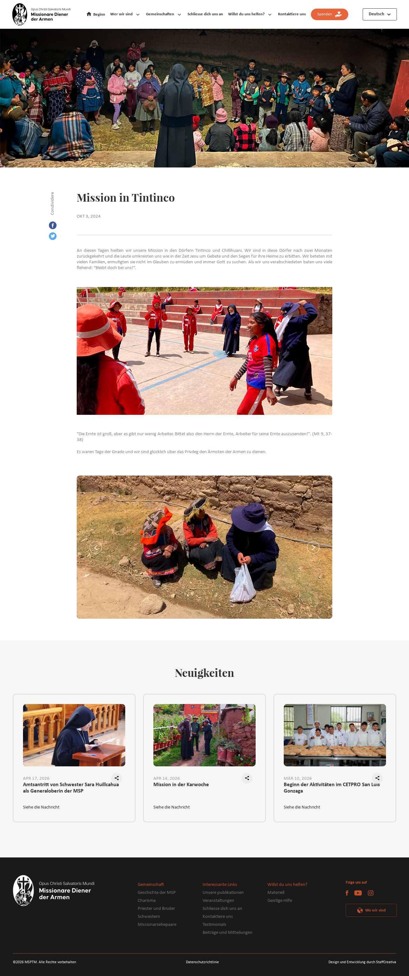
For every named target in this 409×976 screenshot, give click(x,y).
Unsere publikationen (223, 892)
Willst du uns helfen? (246, 14)
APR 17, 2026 (36, 778)
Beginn (99, 14)
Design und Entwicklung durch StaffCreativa (362, 962)
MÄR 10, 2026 (298, 778)
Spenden (329, 15)
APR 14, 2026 (166, 778)
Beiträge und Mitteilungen (227, 932)
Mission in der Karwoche (181, 784)
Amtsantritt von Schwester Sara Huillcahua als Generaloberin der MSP (71, 788)
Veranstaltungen (218, 900)
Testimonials (214, 924)
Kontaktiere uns (292, 14)
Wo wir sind (375, 910)
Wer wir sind (121, 14)
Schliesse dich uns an (205, 14)
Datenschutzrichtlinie (202, 962)
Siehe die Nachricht (41, 807)
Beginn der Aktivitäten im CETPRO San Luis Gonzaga (332, 788)
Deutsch (376, 14)
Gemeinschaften (160, 14)
